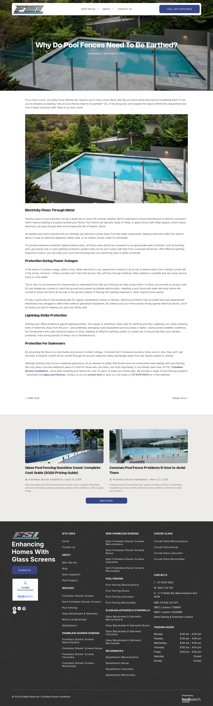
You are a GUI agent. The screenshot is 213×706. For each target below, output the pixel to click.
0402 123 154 (165, 587)
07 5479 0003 (140, 374)
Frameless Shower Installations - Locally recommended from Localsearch (25, 590)
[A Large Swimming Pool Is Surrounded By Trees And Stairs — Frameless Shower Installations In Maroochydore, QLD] (106, 158)
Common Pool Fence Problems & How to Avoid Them (147, 470)
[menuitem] (90, 9)
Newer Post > (180, 398)
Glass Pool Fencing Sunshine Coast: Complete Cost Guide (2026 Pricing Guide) (62, 470)
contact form (94, 374)
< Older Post (32, 398)
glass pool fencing (54, 374)
